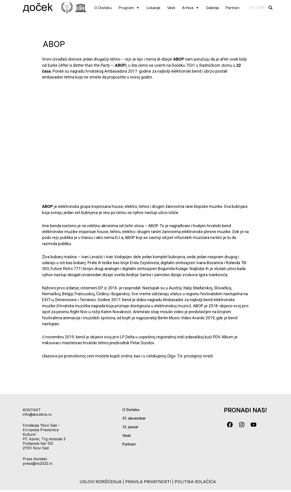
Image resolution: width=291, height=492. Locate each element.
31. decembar (134, 418)
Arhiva (190, 8)
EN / (253, 7)
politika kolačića (195, 481)
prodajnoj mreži (190, 356)
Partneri (232, 7)
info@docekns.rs (37, 414)
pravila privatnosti (148, 481)
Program (129, 8)
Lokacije (153, 7)
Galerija (212, 7)
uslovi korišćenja (101, 481)
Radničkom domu (215, 65)
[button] (270, 8)
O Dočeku (103, 7)
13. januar (130, 427)
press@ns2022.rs (38, 463)
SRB (261, 7)
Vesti (171, 7)
